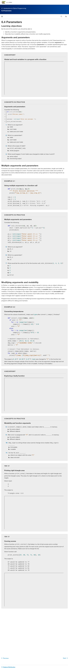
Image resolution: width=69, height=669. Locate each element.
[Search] (61, 16)
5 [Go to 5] (6, 245)
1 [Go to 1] (6, 125)
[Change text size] (65, 16)
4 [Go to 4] (6, 152)
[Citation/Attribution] (34, 667)
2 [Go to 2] (6, 135)
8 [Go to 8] (6, 423)
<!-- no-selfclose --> (34, 78)
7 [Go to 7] (6, 261)
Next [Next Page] (65, 658)
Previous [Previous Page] (5, 658)
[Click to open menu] (2, 16)
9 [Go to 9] (6, 431)
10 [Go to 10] (6, 438)
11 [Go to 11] (6, 448)
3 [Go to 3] (6, 145)
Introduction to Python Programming (13, 8)
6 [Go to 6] (6, 253)
